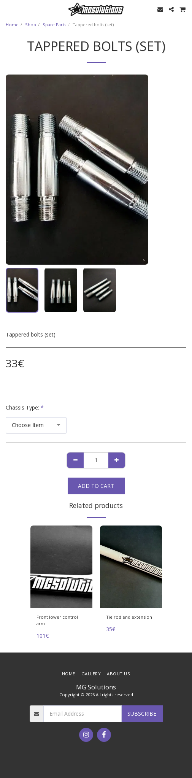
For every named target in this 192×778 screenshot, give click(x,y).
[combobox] (36, 425)
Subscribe (141, 713)
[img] (61, 567)
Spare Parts (54, 24)
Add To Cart (96, 485)
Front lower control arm (57, 620)
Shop (30, 24)
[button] (8, 9)
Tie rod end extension (129, 617)
